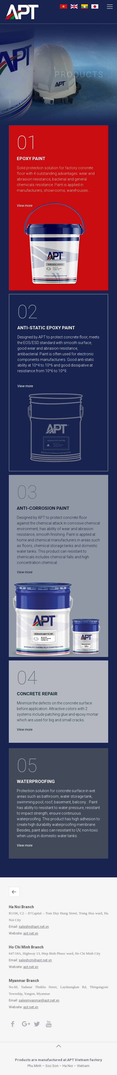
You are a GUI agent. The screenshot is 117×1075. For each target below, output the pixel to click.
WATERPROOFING (36, 781)
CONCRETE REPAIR (37, 693)
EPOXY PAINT (31, 158)
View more (112, 70)
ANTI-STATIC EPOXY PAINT (46, 327)
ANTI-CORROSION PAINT (43, 508)
